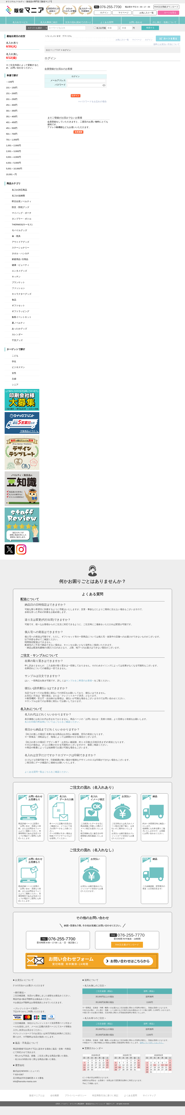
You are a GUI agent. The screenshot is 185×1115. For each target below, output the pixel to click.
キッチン (16, 276)
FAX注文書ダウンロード (127, 945)
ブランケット (18, 282)
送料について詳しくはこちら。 (152, 1043)
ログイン (104, 12)
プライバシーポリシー (75, 1095)
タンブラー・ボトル (21, 219)
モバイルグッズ (19, 230)
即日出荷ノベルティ (21, 201)
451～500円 (11, 128)
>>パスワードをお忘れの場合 (92, 101)
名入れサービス (20, 22)
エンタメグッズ (19, 271)
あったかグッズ (19, 329)
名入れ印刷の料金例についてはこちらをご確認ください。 (53, 722)
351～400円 (11, 116)
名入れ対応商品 (19, 190)
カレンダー (17, 334)
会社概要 (54, 1095)
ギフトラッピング (20, 311)
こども (15, 356)
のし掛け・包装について (164, 22)
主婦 (14, 379)
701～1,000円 (12, 140)
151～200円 (11, 93)
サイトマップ (149, 1095)
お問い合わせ (135, 22)
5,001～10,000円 (14, 168)
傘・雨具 (16, 236)
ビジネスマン (18, 367)
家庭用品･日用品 (20, 259)
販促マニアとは (37, 1095)
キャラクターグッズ (21, 294)
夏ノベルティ (18, 323)
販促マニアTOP (53, 50)
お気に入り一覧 (146, 13)
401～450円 (11, 122)
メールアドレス (58, 80)
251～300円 (11, 105)
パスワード (60, 85)
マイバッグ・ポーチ (21, 213)
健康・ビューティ (20, 265)
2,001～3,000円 (13, 151)
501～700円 (11, 134)
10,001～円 (11, 174)
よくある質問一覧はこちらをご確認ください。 (47, 772)
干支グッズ (17, 340)
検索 (150, 27)
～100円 (10, 82)
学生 (14, 361)
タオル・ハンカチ (20, 253)
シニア (15, 384)
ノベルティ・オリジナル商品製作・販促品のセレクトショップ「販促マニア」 (88, 1104)
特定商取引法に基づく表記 (105, 1095)
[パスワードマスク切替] (104, 85)
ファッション (18, 288)
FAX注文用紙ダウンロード (166, 7)
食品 (14, 300)
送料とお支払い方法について (166, 44)
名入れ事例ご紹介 (49, 22)
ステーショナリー (20, 248)
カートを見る (170, 12)
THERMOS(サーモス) (22, 224)
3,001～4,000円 (13, 157)
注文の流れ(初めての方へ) (77, 22)
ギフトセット (18, 305)
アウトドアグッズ (20, 242)
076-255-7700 (57, 938)
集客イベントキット (21, 317)
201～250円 (11, 99)
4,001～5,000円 (13, 163)
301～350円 (11, 111)
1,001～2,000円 (13, 145)
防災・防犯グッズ (20, 207)
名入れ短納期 (18, 195)
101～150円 (11, 87)
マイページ (123, 12)
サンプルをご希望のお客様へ (80, 680)
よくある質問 (106, 22)
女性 (14, 373)
